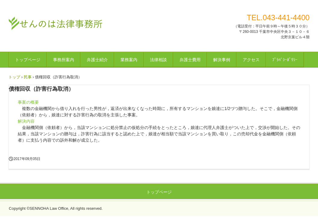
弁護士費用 (190, 59)
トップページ (27, 59)
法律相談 (158, 59)
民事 (28, 77)
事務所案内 (63, 59)
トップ (14, 77)
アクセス (251, 59)
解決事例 (221, 59)
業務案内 (128, 59)
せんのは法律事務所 (55, 22)
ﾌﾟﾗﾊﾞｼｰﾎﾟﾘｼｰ (285, 59)
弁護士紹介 (97, 59)
